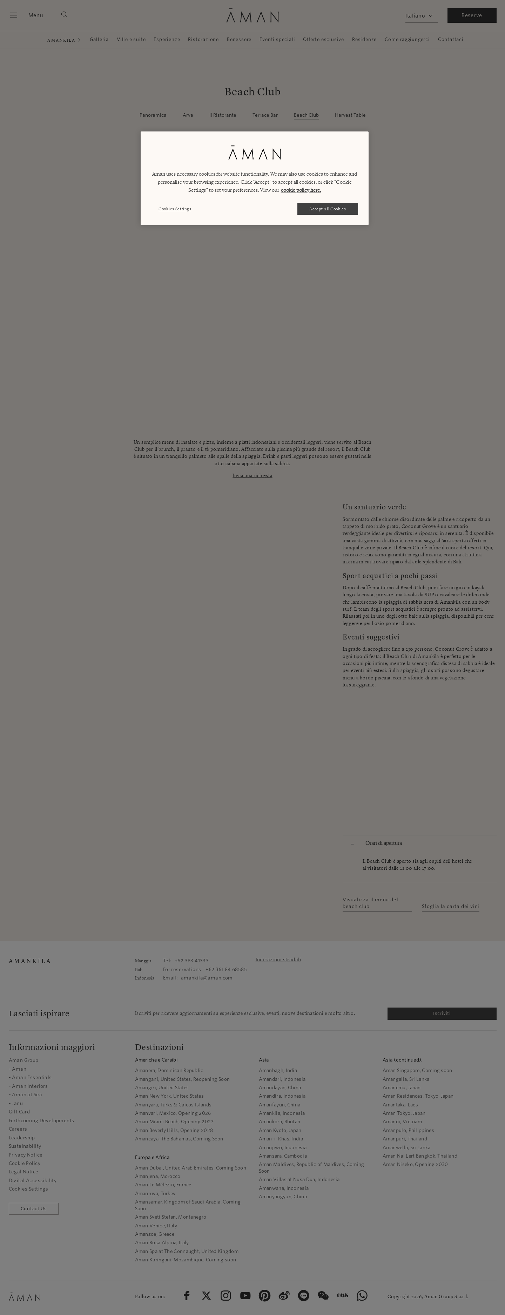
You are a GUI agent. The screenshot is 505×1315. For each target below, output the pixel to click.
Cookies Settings (175, 208)
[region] (255, 178)
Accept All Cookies (327, 208)
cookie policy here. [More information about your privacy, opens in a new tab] (301, 190)
